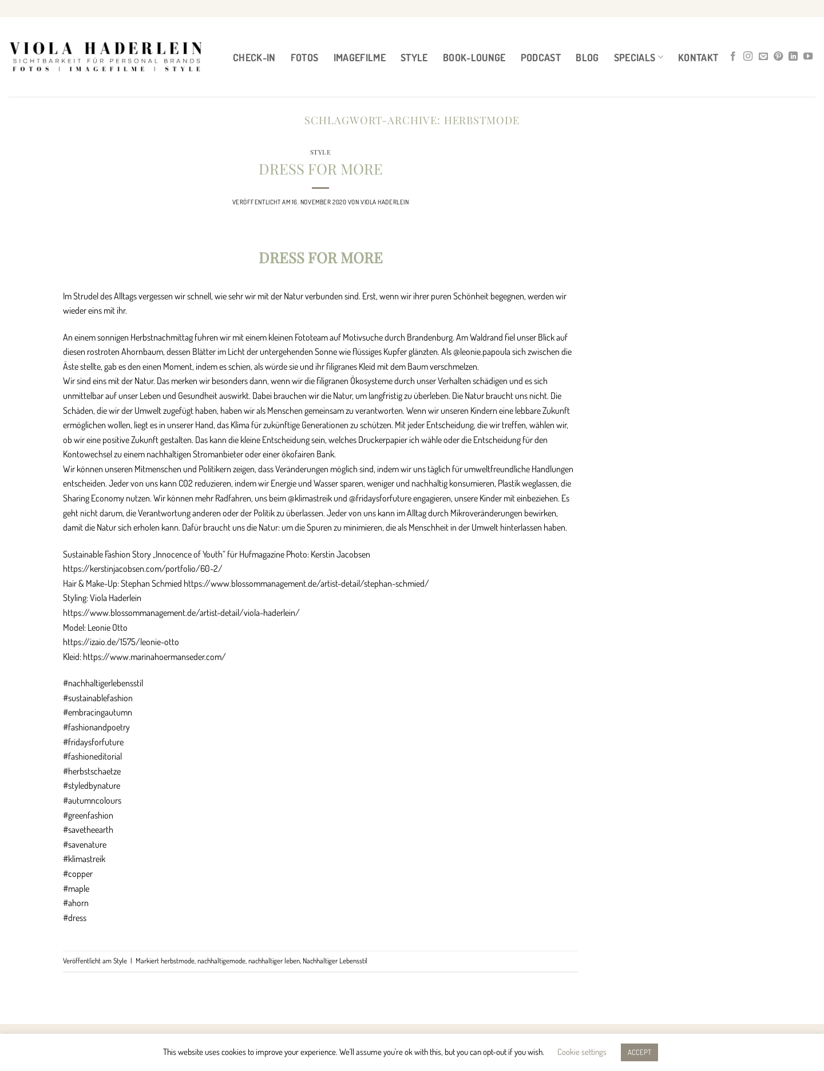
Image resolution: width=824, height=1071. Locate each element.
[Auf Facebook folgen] (733, 57)
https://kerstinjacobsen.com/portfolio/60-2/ (143, 568)
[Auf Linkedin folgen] (793, 57)
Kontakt (698, 57)
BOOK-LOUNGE (474, 57)
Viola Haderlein (384, 201)
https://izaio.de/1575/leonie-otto (121, 641)
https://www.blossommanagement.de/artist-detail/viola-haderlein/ (181, 612)
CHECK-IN (254, 57)
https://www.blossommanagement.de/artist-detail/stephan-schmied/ (306, 583)
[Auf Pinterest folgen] (778, 57)
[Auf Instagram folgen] (747, 57)
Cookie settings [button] (582, 1051)
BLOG (587, 57)
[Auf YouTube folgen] (808, 57)
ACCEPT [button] (639, 1052)
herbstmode (178, 960)
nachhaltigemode (221, 960)
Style (320, 152)
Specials (638, 57)
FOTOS (305, 57)
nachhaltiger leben (274, 960)
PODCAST (541, 57)
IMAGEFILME (360, 57)
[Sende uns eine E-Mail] (763, 57)
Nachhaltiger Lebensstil (335, 960)
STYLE (414, 57)
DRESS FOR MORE (321, 168)
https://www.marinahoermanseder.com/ (154, 656)
